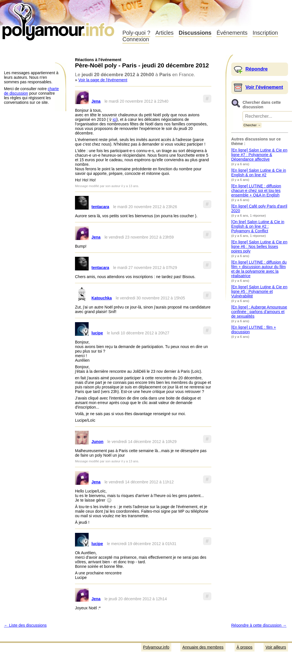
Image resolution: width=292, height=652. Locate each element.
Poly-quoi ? (136, 33)
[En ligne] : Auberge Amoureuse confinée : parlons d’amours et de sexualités (259, 311)
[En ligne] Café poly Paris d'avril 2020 (259, 208)
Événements (231, 33)
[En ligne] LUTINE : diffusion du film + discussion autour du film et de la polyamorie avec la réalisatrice (259, 269)
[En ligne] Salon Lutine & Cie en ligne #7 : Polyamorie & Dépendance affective (259, 155)
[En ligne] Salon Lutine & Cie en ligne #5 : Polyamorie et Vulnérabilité (259, 291)
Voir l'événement (264, 87)
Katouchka (101, 298)
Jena (96, 101)
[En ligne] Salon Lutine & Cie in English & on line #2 (258, 172)
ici (114, 119)
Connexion (135, 39)
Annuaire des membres (203, 647)
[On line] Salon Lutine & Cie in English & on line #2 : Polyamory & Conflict (257, 226)
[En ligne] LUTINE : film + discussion (253, 329)
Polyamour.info (58, 20)
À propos (245, 647)
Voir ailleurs (276, 647)
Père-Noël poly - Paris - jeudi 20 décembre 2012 (142, 65)
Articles (164, 33)
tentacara (100, 206)
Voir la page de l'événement (102, 80)
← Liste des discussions (25, 625)
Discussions (195, 33)
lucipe (97, 333)
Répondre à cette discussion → (259, 625)
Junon (97, 441)
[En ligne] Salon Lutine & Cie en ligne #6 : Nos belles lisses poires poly (259, 246)
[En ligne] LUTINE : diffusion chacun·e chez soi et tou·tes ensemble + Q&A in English (256, 190)
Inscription (265, 33)
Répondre (256, 69)
